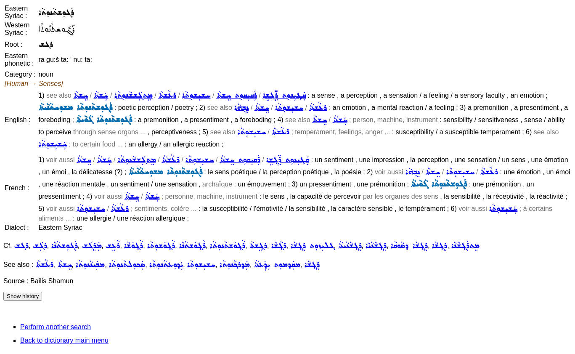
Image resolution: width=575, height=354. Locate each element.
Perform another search (55, 326)
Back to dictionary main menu (64, 340)
